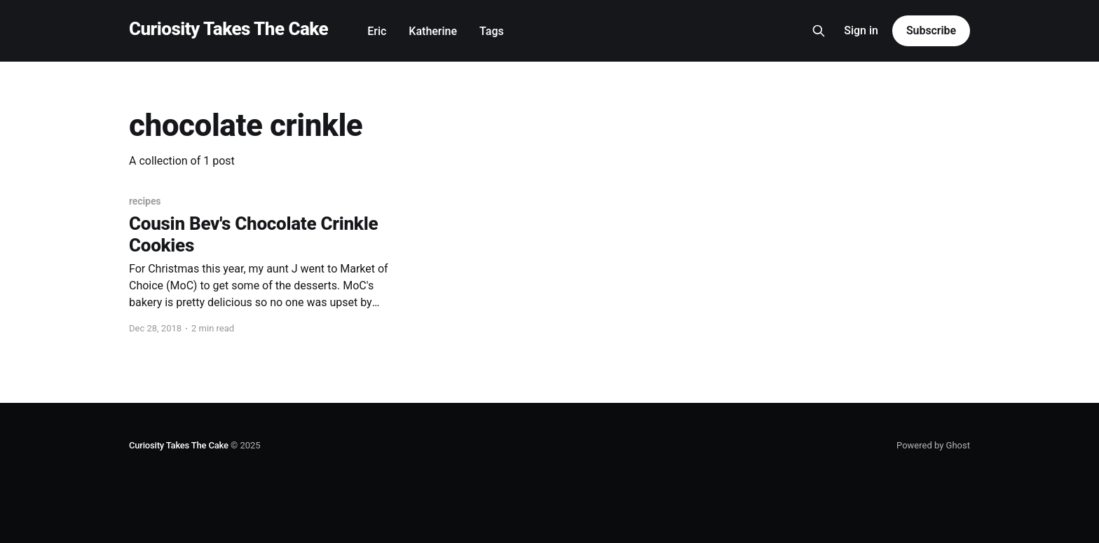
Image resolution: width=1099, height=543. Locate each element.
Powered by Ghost (933, 445)
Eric (376, 31)
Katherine (433, 31)
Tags (491, 31)
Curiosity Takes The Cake (228, 29)
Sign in (861, 30)
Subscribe (931, 30)
